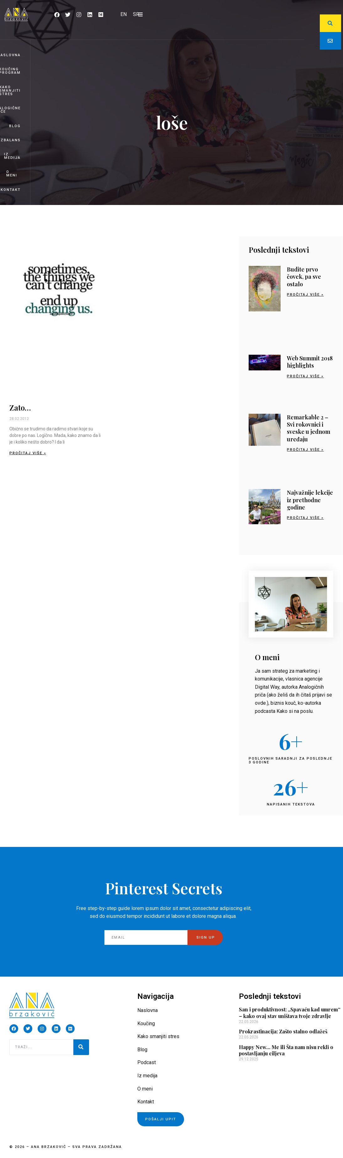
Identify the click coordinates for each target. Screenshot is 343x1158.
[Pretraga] (81, 1047)
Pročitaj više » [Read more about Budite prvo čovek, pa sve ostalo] (305, 295)
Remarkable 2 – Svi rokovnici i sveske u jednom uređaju (308, 428)
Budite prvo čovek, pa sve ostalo (304, 277)
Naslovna (10, 55)
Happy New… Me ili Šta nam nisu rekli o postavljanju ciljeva (286, 1050)
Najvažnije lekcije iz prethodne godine (310, 500)
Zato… (20, 407)
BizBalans (10, 140)
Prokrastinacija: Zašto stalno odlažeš (283, 1031)
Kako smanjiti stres (10, 90)
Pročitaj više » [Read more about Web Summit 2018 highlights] (305, 376)
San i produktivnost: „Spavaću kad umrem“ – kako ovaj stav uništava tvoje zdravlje (289, 1012)
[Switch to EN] (123, 14)
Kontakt (11, 190)
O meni (11, 173)
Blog (15, 126)
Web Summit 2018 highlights (310, 361)
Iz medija (12, 156)
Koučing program (10, 71)
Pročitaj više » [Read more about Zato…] (27, 453)
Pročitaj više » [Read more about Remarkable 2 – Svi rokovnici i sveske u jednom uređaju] (305, 450)
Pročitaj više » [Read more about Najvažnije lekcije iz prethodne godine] (305, 518)
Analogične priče (10, 110)
